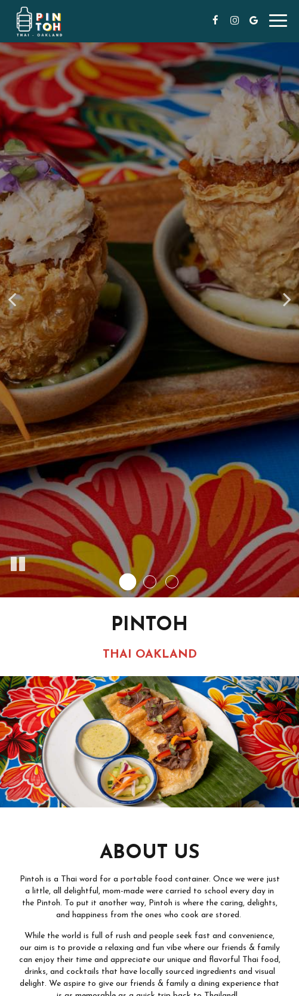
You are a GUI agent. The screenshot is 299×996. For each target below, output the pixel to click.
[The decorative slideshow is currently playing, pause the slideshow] (18, 564)
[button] (127, 582)
